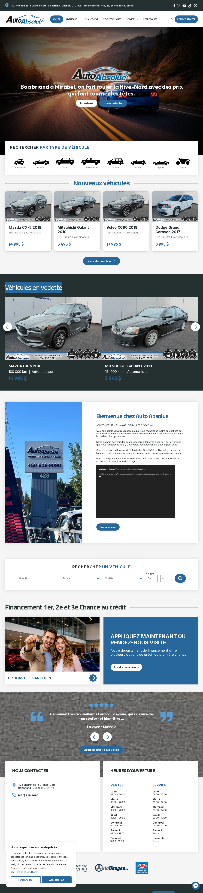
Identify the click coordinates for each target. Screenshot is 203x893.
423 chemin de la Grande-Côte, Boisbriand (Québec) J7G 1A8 (46, 5)
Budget (160, 577)
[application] (135, 491)
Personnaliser (25, 879)
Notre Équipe (150, 19)
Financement (91, 19)
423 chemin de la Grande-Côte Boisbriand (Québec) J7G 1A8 (36, 786)
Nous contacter (186, 19)
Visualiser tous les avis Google (101, 749)
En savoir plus (108, 527)
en (171, 19)
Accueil (57, 19)
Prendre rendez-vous (126, 667)
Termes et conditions (26, 872)
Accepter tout (56, 879)
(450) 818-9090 (28, 795)
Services (130, 19)
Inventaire (71, 19)
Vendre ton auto (112, 19)
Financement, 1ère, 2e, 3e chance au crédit (108, 5)
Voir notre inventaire (100, 261)
